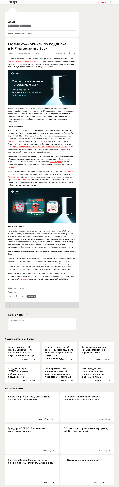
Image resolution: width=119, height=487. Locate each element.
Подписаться (13, 26)
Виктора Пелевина (15, 61)
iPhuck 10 (42, 141)
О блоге (29, 33)
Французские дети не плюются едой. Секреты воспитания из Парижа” (40, 146)
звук (15, 288)
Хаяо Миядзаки (56, 162)
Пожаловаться (25, 26)
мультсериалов (23, 179)
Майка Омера (70, 171)
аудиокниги (22, 288)
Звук (11, 22)
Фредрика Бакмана (32, 61)
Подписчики (19, 33)
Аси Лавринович (14, 177)
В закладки (31, 296)
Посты (10, 33)
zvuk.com (24, 279)
